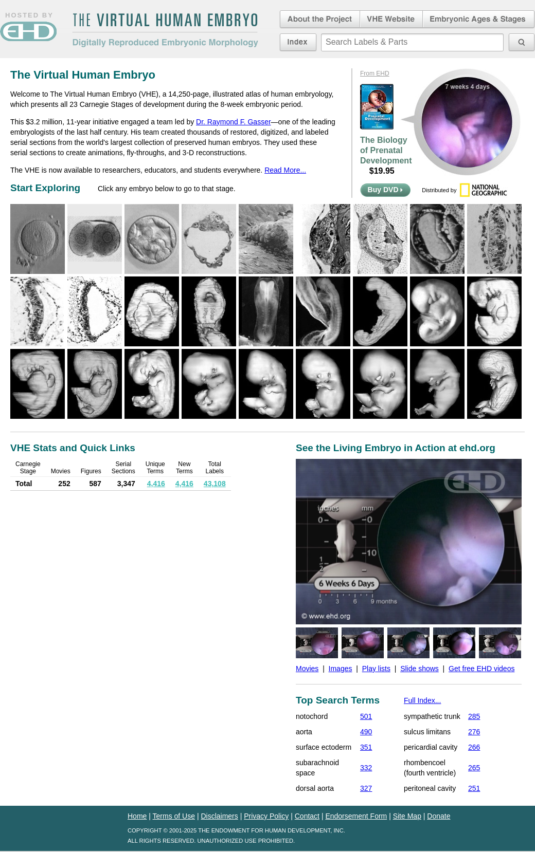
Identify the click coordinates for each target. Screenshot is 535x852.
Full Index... (422, 700)
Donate (438, 816)
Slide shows (419, 668)
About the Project (319, 19)
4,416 (156, 483)
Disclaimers (219, 816)
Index (298, 42)
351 (366, 747)
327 (366, 788)
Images (340, 668)
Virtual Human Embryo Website (391, 19)
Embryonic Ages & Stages (479, 19)
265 (474, 768)
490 (366, 732)
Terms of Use (174, 816)
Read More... (285, 170)
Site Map (407, 816)
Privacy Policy (266, 816)
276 (474, 732)
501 (366, 716)
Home (137, 816)
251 (474, 788)
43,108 (215, 483)
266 (474, 747)
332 (366, 768)
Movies (307, 668)
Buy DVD (385, 190)
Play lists (376, 668)
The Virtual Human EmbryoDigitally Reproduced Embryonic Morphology (165, 30)
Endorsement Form (356, 816)
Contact (307, 816)
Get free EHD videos (481, 668)
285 (474, 716)
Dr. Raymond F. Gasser (233, 122)
